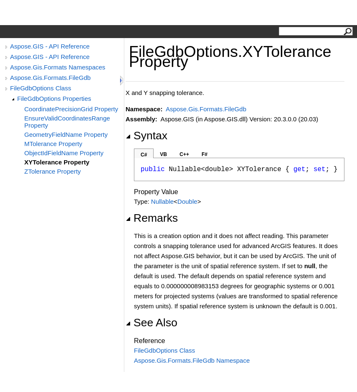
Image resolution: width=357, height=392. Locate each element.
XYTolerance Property (57, 162)
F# (205, 154)
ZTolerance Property (52, 171)
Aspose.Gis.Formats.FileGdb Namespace (192, 360)
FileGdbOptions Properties (54, 98)
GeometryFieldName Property (66, 134)
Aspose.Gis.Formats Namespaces (57, 67)
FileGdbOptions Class (40, 88)
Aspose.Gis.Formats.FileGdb (50, 77)
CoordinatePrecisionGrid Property (71, 109)
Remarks (152, 218)
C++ (184, 154)
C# (144, 155)
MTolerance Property (53, 143)
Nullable (162, 201)
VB (163, 154)
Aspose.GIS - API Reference (50, 46)
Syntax (146, 135)
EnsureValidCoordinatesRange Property (67, 122)
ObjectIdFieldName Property (63, 152)
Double (187, 201)
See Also (151, 322)
